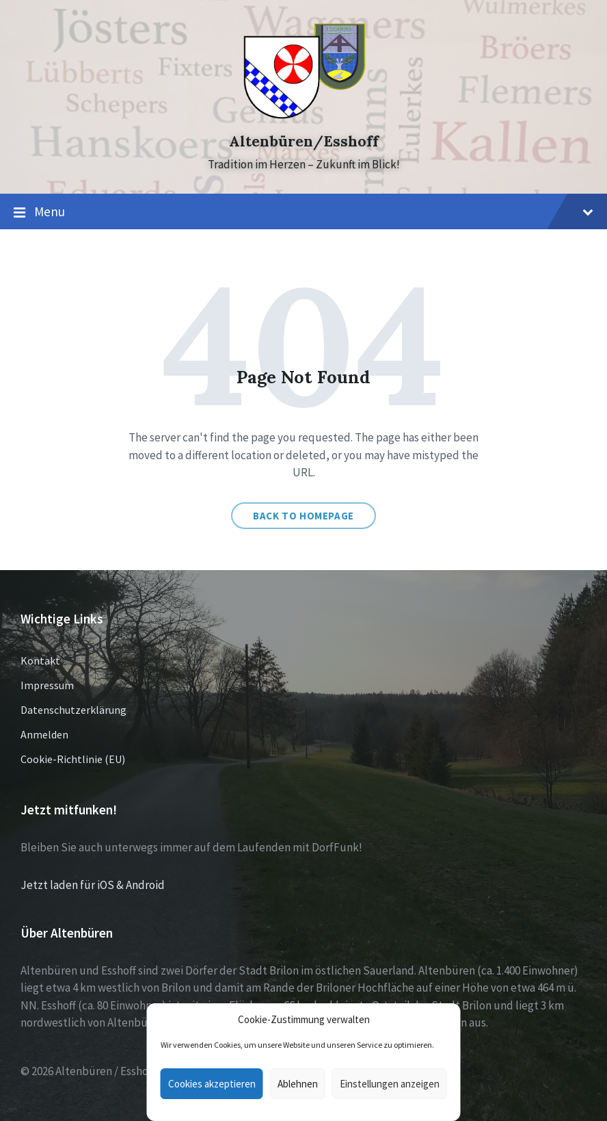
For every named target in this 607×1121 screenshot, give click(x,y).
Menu (303, 212)
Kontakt (40, 660)
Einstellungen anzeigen (390, 1083)
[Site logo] (304, 117)
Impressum (47, 685)
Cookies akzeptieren (212, 1083)
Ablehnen (298, 1083)
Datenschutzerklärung (73, 710)
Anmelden (44, 734)
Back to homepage (303, 515)
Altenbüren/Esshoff (304, 141)
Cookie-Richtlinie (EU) (73, 759)
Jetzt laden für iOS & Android (93, 884)
